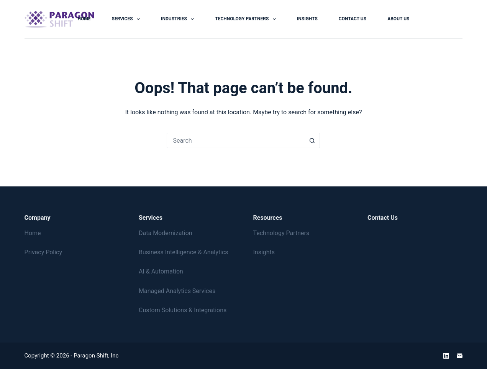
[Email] (459, 356)
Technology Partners (247, 19)
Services (127, 19)
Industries (179, 19)
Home (84, 18)
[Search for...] (236, 140)
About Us (398, 18)
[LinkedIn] (446, 356)
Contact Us (352, 18)
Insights (307, 18)
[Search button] (312, 140)
